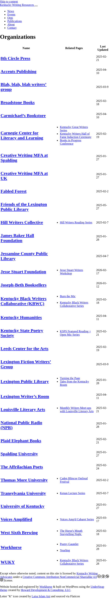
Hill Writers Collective (22, 222)
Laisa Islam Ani (41, 596)
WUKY (8, 562)
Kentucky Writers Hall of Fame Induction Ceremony (75, 135)
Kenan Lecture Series (72, 493)
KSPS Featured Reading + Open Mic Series (75, 333)
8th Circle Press (15, 58)
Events (11, 14)
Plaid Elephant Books (21, 440)
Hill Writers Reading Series (76, 222)
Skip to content (9, 1)
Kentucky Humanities (21, 317)
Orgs (10, 17)
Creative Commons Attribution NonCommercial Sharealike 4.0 (60, 576)
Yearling (65, 550)
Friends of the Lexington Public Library (24, 207)
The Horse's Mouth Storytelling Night (71, 532)
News (10, 11)
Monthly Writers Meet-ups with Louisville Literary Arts (77, 409)
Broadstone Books (18, 102)
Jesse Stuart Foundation (23, 271)
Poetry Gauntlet (69, 544)
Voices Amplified (16, 519)
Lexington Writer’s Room (25, 396)
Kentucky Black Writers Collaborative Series (74, 304)
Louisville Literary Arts (23, 409)
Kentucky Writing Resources (17, 4)
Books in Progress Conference (70, 142)
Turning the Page (70, 378)
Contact (12, 27)
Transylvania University (23, 493)
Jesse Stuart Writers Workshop (71, 271)
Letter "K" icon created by (16, 596)
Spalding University (19, 453)
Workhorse (11, 547)
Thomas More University (24, 480)
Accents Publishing (18, 71)
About (11, 24)
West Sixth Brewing (19, 532)
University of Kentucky (22, 506)
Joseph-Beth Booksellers (23, 285)
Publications (14, 21)
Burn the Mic (67, 296)
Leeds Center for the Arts (24, 348)
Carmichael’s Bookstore (23, 115)
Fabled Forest (14, 191)
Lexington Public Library (25, 381)
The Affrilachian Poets (22, 466)
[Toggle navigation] (36, 5)
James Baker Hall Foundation (17, 238)
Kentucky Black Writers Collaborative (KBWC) (23, 301)
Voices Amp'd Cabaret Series (77, 519)
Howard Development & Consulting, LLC (46, 590)
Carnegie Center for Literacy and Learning (22, 135)
